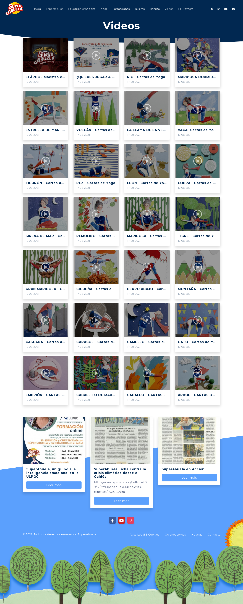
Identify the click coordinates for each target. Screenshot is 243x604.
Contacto (214, 534)
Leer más (54, 485)
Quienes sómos (175, 534)
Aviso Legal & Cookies (144, 534)
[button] (169, 9)
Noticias (196, 534)
